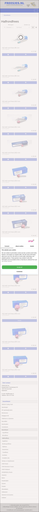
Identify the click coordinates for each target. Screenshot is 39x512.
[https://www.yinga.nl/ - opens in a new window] (31, 240)
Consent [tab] (7, 246)
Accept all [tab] (19, 267)
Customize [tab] (19, 271)
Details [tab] (32, 246)
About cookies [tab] (19, 246)
